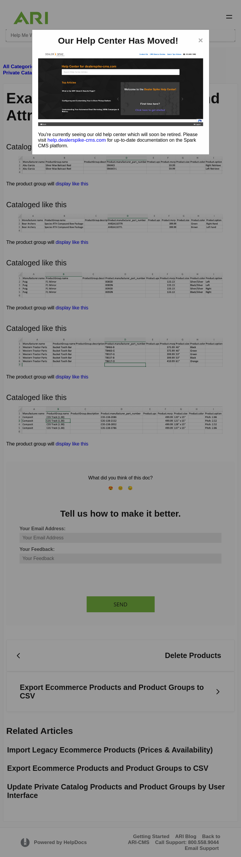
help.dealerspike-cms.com (77, 140)
